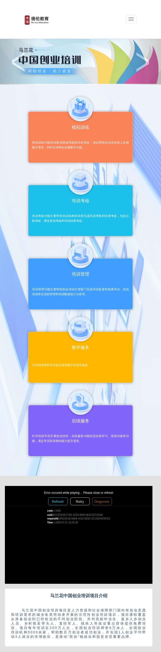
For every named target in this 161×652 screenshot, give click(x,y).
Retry (80, 502)
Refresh (58, 502)
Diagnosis (101, 502)
